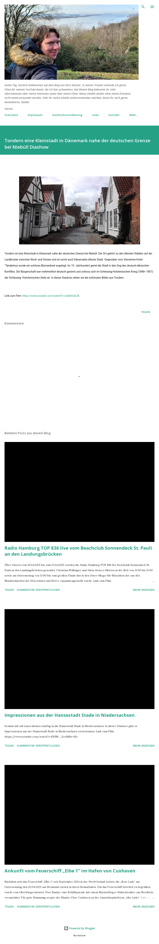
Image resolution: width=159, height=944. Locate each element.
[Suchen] (143, 7)
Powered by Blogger (79, 928)
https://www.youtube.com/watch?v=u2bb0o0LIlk (50, 295)
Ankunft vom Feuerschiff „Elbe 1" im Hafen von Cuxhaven (70, 871)
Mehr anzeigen (143, 590)
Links (95, 115)
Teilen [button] (145, 312)
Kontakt (114, 115)
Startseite (11, 115)
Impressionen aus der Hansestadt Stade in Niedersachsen (70, 715)
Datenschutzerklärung (67, 115)
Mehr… (133, 115)
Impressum (35, 115)
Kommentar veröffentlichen (38, 590)
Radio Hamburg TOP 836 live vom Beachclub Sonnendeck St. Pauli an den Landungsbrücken (78, 551)
